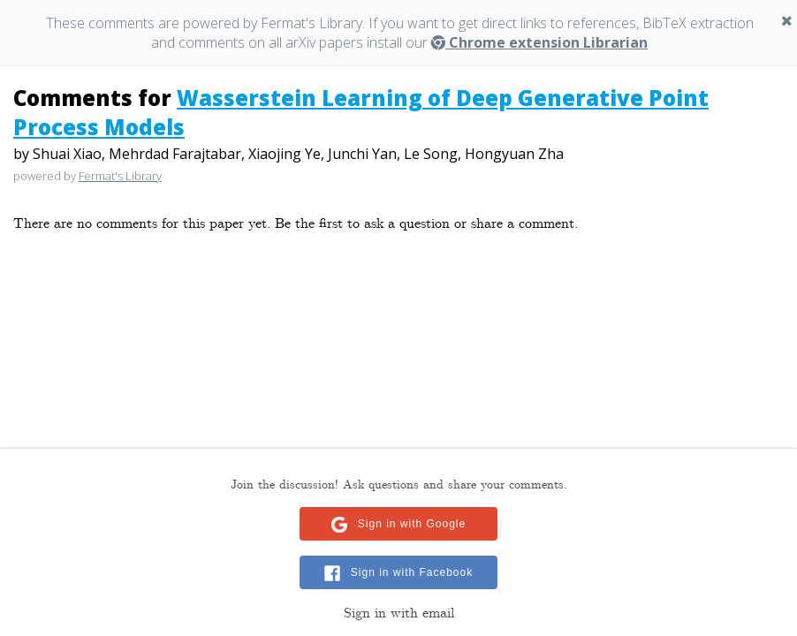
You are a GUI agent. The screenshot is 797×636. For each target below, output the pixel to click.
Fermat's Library (120, 176)
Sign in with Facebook (412, 572)
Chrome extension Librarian (539, 42)
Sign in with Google (412, 524)
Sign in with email (399, 613)
